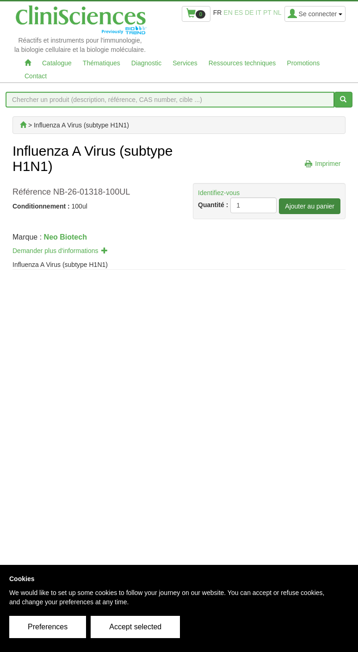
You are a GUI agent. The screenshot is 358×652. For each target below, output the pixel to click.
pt (267, 12)
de (249, 12)
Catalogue (57, 63)
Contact (36, 76)
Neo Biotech (65, 237)
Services (185, 63)
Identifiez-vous (219, 192)
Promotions (303, 63)
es (239, 12)
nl (277, 12)
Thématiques (101, 63)
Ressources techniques (242, 63)
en (227, 12)
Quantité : (213, 205)
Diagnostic (146, 63)
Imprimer (327, 163)
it (258, 12)
